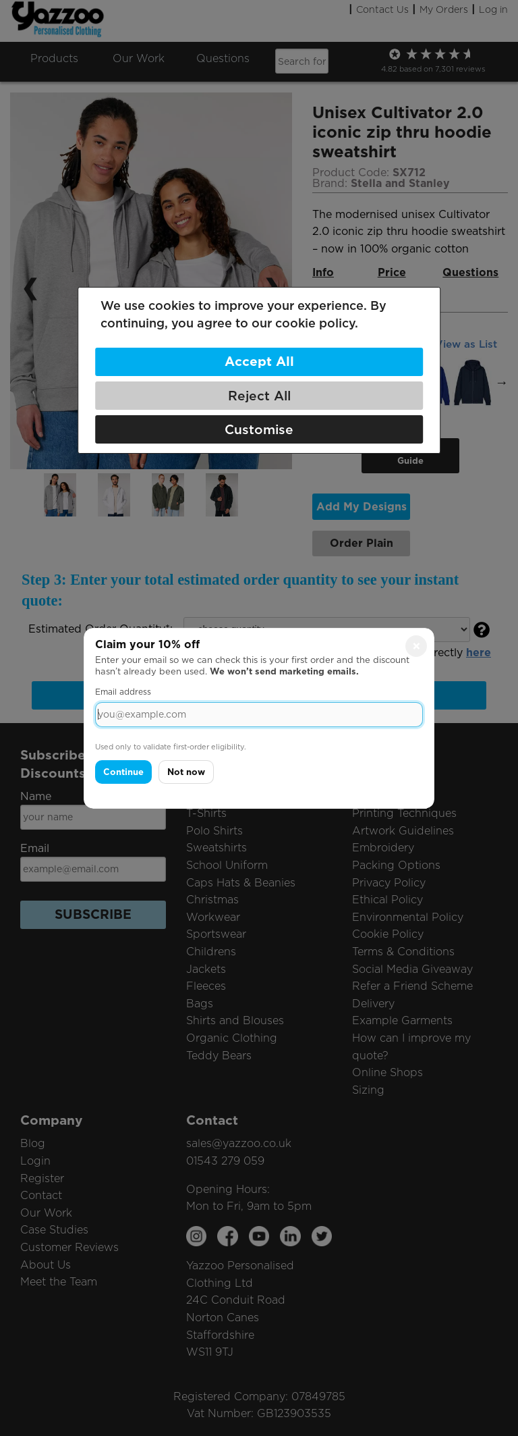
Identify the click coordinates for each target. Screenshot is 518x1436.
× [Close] (416, 645)
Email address (123, 692)
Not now (186, 772)
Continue (123, 772)
